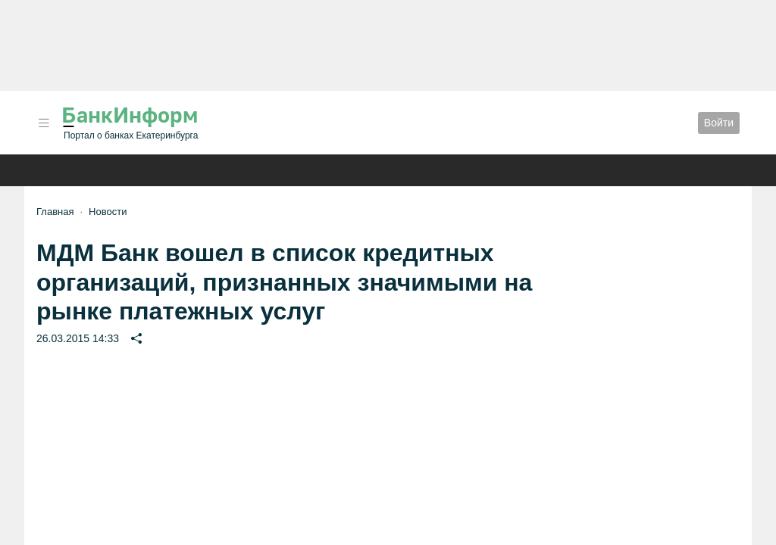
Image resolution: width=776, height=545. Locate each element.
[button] (44, 123)
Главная (55, 211)
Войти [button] (719, 123)
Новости (108, 211)
